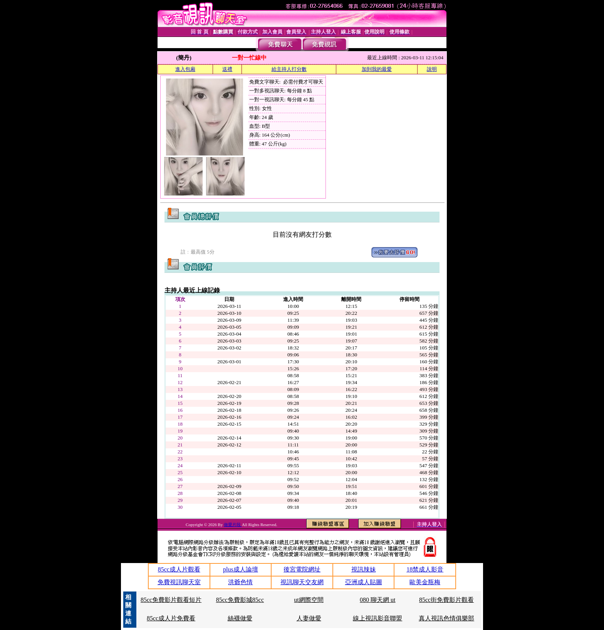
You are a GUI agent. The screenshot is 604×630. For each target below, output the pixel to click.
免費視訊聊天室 (179, 582)
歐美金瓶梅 (424, 582)
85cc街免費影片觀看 (446, 600)
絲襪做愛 (240, 618)
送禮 (227, 69)
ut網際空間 (308, 600)
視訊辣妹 (363, 569)
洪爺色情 (240, 582)
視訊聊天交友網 (302, 582)
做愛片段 (233, 524)
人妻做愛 (309, 618)
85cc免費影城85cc (240, 600)
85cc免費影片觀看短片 (171, 600)
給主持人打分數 (289, 69)
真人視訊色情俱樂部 (446, 618)
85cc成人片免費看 (171, 618)
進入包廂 (185, 69)
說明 (432, 69)
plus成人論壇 (240, 569)
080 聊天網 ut (377, 600)
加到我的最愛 (377, 69)
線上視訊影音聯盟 (377, 618)
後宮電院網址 (302, 569)
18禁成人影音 (424, 569)
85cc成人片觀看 (179, 569)
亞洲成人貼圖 (363, 582)
